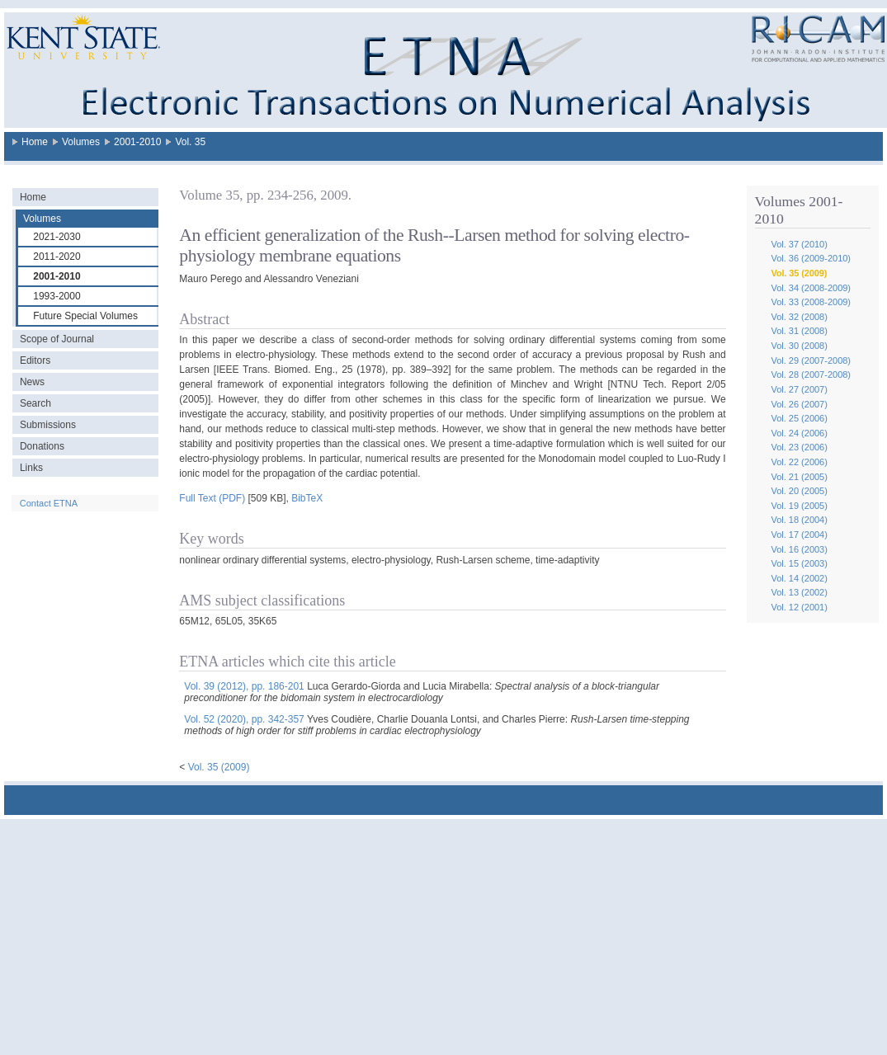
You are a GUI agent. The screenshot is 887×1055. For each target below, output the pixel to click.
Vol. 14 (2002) (799, 578)
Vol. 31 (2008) (799, 331)
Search (35, 403)
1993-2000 (56, 296)
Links (31, 467)
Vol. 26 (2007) (799, 404)
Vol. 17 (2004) (799, 534)
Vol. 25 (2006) (799, 418)
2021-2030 (56, 237)
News (32, 382)
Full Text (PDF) (212, 498)
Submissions (48, 425)
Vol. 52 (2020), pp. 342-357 (244, 719)
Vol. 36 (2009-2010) (811, 258)
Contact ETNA (49, 503)
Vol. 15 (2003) (799, 563)
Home (34, 142)
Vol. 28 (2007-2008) (811, 374)
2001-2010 (137, 142)
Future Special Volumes (85, 316)
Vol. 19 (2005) (799, 506)
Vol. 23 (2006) (799, 447)
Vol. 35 (190, 142)
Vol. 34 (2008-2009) (811, 288)
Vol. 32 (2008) (799, 317)
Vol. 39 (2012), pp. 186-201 (244, 686)
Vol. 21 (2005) (799, 477)
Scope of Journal (57, 339)
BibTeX (307, 498)
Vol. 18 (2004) (799, 520)
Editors (35, 360)
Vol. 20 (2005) (799, 491)
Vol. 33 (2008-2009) (811, 302)
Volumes (81, 142)
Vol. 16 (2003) (799, 549)
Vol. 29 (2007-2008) (811, 360)
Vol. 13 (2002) (799, 592)
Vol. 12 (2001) (799, 607)
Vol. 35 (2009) (799, 273)
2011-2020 (56, 256)
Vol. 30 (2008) (799, 346)
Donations (42, 446)
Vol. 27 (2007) (799, 389)
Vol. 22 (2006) (799, 462)
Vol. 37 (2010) (799, 244)
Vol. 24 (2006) (799, 433)
